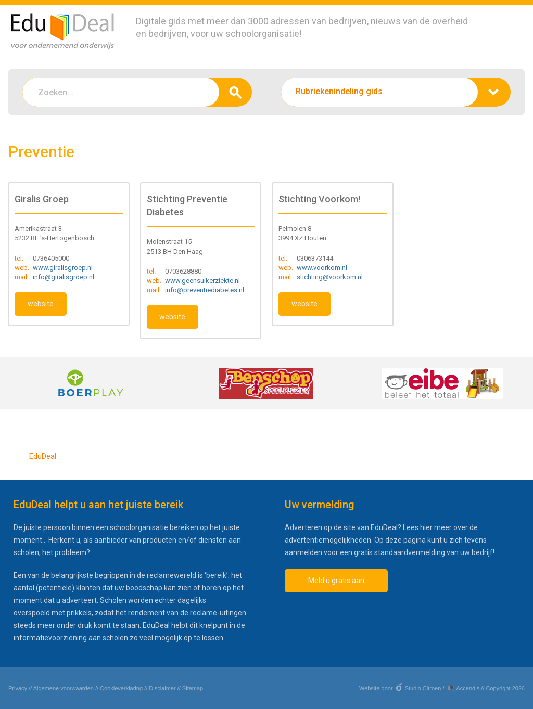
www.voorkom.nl (322, 268)
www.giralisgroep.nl (63, 268)
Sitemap (192, 688)
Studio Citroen (423, 688)
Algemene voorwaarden (63, 688)
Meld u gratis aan (336, 580)
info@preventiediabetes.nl (204, 290)
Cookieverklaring (121, 688)
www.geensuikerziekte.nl (202, 281)
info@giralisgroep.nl (63, 277)
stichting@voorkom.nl (330, 277)
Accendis (468, 688)
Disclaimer (162, 688)
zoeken (235, 92)
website (41, 304)
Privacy (17, 688)
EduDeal (42, 456)
